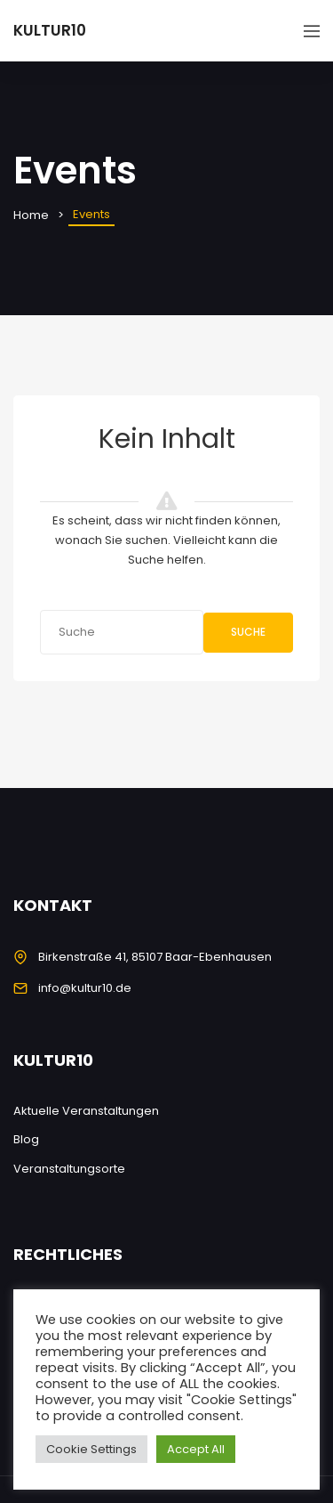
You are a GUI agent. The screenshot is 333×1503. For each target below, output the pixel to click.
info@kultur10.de (84, 987)
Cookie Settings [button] (91, 1449)
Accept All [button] (196, 1449)
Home (31, 215)
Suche (248, 631)
